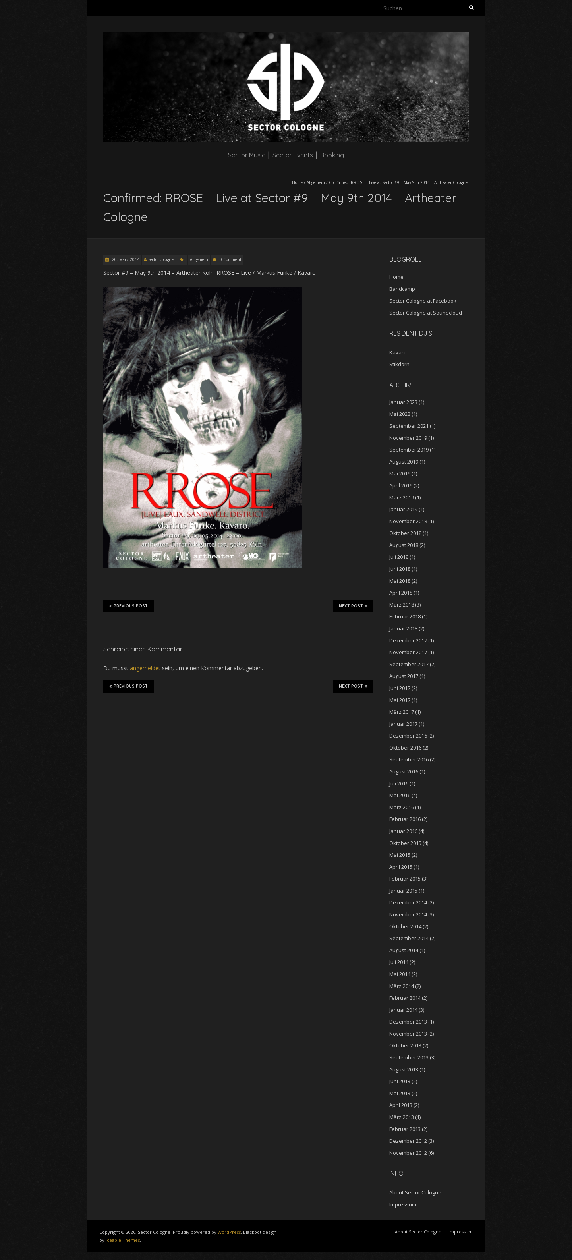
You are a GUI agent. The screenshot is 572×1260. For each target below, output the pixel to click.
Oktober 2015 (405, 842)
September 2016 (409, 759)
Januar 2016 (403, 831)
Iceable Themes (123, 1240)
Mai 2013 (399, 1093)
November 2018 (408, 521)
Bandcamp (402, 288)
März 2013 (401, 1117)
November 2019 (408, 437)
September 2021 (409, 425)
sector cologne (161, 259)
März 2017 (401, 711)
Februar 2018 (405, 616)
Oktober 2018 (405, 533)
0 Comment (231, 259)
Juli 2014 (398, 962)
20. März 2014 (125, 259)
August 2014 (403, 950)
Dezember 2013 (408, 1021)
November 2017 (408, 652)
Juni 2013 (399, 1081)
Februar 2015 (405, 878)
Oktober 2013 (405, 1045)
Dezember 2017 (408, 640)
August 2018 (403, 545)
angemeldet (145, 668)
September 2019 (409, 449)
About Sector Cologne (415, 1192)
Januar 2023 (403, 402)
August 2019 (403, 461)
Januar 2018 (403, 628)
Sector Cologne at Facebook (422, 300)
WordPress (229, 1232)
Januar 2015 (403, 890)
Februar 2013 (405, 1128)
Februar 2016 (405, 819)
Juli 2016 (398, 783)
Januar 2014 (403, 1009)
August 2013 (403, 1069)
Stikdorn (399, 364)
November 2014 (408, 914)
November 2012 (408, 1152)
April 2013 (400, 1105)
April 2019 (400, 485)
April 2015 (400, 866)
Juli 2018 (398, 556)
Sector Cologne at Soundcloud (425, 312)
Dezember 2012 (408, 1140)
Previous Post (128, 606)
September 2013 (409, 1057)
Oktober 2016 (405, 747)
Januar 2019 (403, 509)
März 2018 (401, 604)
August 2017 (403, 676)
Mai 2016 (399, 795)
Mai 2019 (399, 473)
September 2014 (409, 938)
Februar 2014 (405, 997)
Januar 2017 (403, 723)
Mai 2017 (399, 699)
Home (297, 182)
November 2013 (408, 1033)
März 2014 (401, 985)
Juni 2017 (399, 688)
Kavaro (398, 352)
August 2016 (403, 771)
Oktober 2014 (405, 926)
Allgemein (316, 182)
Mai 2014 (399, 974)
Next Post (353, 606)
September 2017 (409, 664)
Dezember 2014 (408, 902)
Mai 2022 (399, 413)
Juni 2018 (399, 568)
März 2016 (401, 807)
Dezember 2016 (408, 735)
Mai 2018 (399, 580)
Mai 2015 (399, 854)
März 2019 (401, 497)
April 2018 (400, 592)
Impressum (402, 1204)
